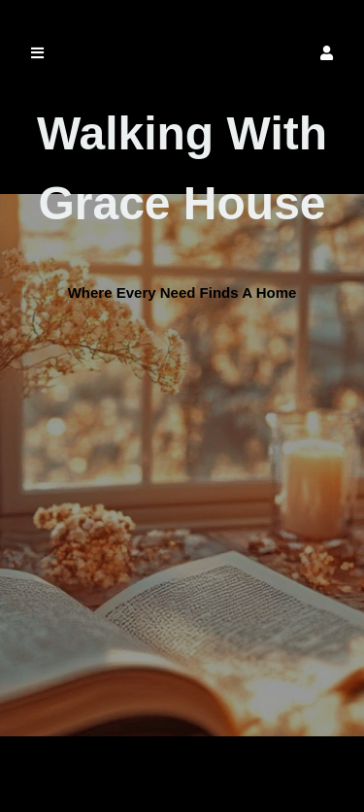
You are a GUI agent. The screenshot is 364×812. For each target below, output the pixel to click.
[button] (327, 53)
